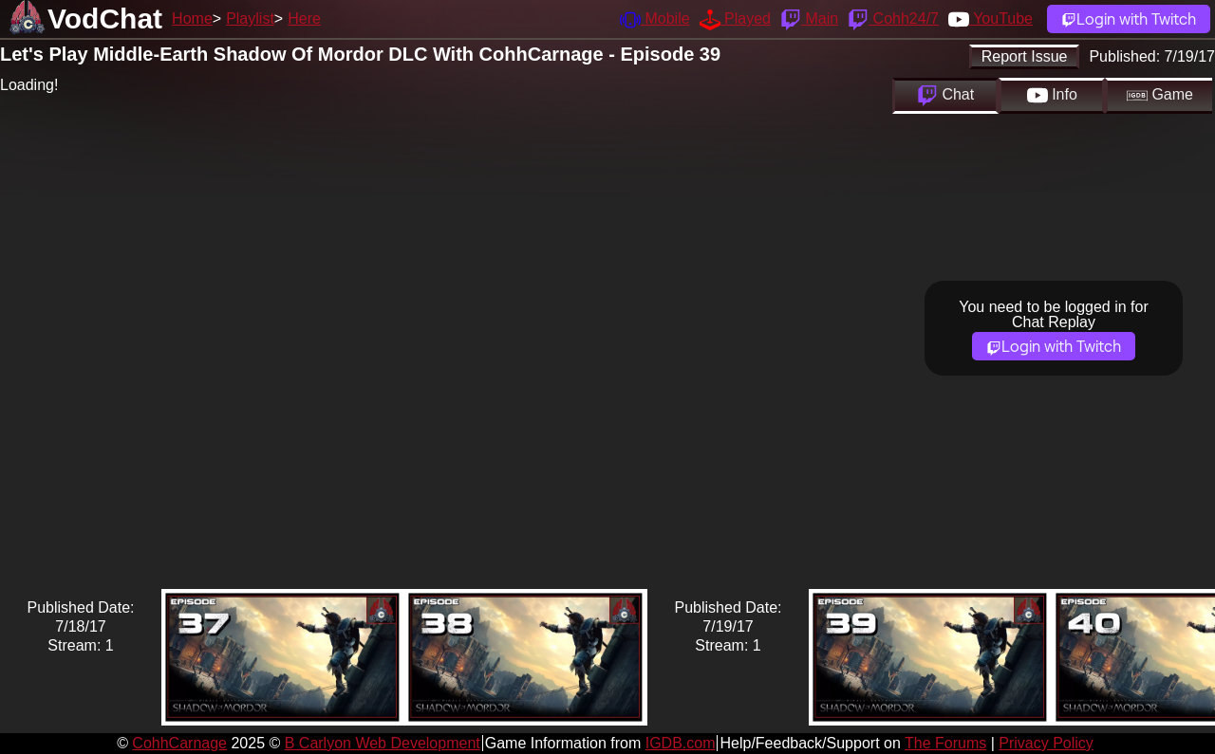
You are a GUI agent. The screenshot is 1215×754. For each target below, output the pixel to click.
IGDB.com (680, 743)
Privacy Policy (1046, 743)
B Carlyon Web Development (382, 743)
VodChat (104, 18)
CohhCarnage (179, 743)
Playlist (250, 18)
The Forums (945, 743)
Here (304, 18)
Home (192, 18)
